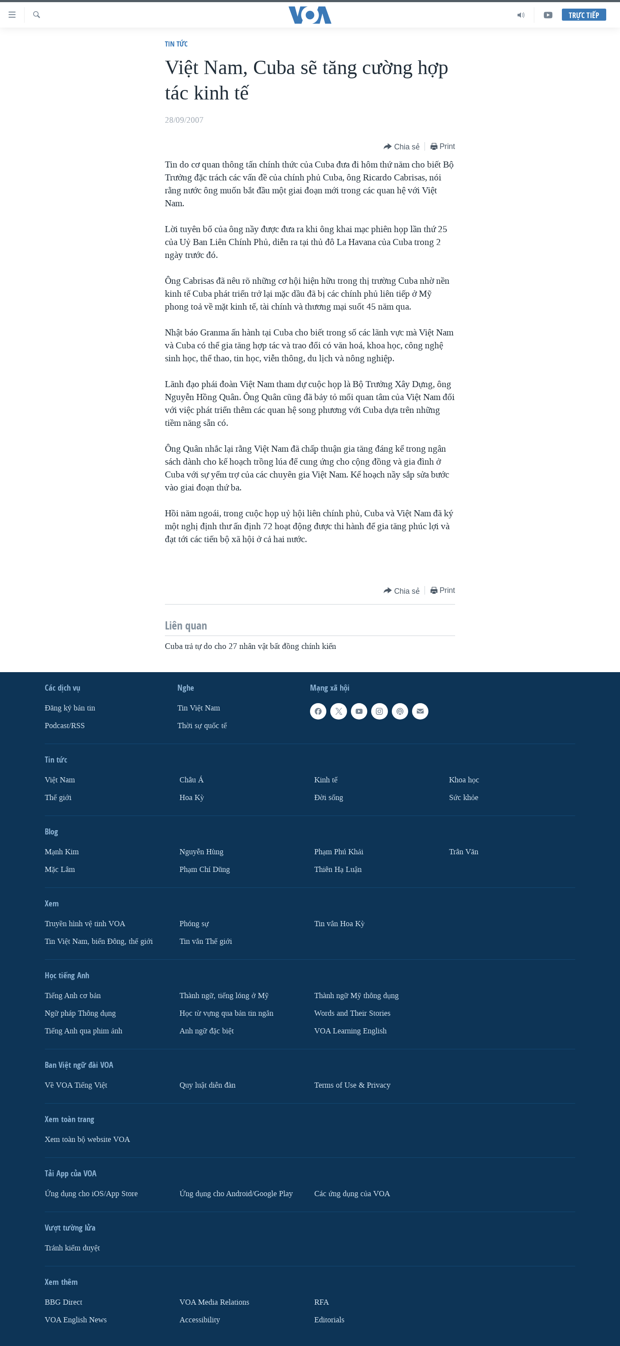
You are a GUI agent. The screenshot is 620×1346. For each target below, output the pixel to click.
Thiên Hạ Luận (338, 870)
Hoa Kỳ (192, 798)
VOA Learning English (350, 1031)
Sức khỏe (463, 798)
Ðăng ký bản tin (70, 708)
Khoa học (464, 780)
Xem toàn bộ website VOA (87, 1139)
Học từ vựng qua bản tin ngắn (226, 1013)
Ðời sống (328, 798)
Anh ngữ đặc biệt (207, 1031)
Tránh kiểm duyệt (72, 1248)
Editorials (329, 1319)
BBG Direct (63, 1302)
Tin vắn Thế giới (206, 941)
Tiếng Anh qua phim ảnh (83, 1031)
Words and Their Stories (352, 1013)
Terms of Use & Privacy (352, 1085)
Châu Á (192, 780)
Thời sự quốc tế (202, 726)
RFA (321, 1302)
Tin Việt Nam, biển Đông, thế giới (99, 941)
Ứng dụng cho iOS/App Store (91, 1193)
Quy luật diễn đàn (208, 1085)
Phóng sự (194, 924)
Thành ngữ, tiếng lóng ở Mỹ (224, 996)
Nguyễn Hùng (201, 852)
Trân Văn (463, 852)
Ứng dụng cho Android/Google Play (236, 1193)
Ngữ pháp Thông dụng (80, 1013)
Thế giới (58, 798)
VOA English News (76, 1319)
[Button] (402, 147)
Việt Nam (60, 780)
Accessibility (200, 1319)
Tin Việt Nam (198, 708)
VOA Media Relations (214, 1302)
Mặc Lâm (60, 870)
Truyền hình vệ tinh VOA (85, 924)
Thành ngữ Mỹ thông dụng (356, 996)
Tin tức (176, 44)
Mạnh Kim (62, 852)
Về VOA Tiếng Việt (76, 1085)
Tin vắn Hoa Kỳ (339, 924)
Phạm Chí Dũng (205, 870)
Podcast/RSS (65, 726)
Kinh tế (326, 780)
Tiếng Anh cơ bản (73, 996)
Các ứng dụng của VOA (352, 1193)
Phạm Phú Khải (338, 852)
